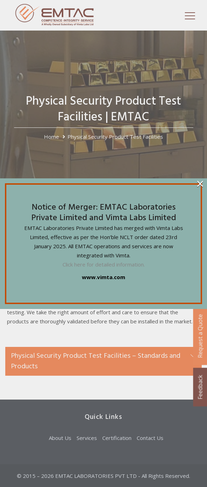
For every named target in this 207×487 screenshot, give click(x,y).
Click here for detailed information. (104, 264)
